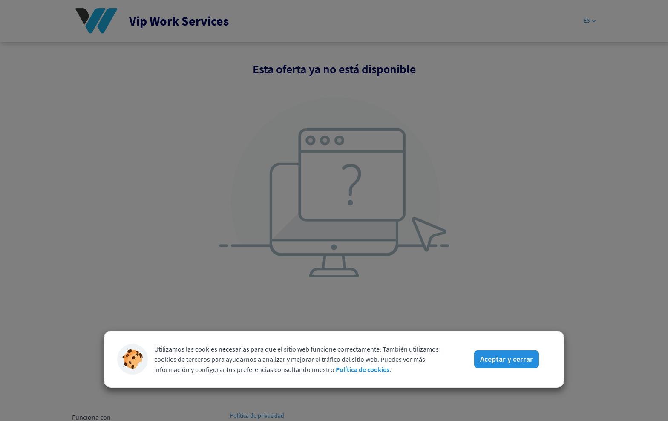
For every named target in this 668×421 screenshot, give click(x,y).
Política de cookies (362, 369)
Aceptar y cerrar (506, 359)
